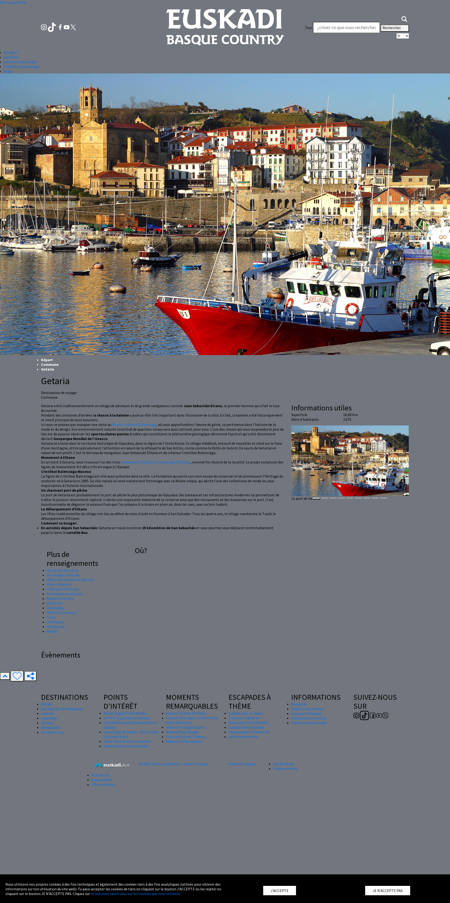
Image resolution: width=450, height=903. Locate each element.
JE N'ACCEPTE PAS (388, 890)
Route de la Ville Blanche (248, 722)
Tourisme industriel (244, 718)
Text (308, 27)
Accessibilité (101, 779)
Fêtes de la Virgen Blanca (186, 727)
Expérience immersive (308, 718)
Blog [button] (7, 71)
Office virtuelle (103, 784)
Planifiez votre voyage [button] (21, 66)
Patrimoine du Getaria (64, 593)
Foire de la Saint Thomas (186, 736)
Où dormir (55, 603)
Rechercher (394, 28)
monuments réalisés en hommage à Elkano (155, 462)
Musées (52, 631)
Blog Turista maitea (307, 708)
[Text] (346, 27)
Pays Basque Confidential (249, 732)
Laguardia (49, 718)
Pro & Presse (283, 763)
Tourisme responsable (309, 722)
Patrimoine (56, 626)
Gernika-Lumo (52, 732)
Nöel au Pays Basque (182, 732)
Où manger (55, 607)
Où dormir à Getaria (62, 570)
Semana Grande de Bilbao (186, 713)
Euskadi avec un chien (245, 713)
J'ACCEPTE (280, 890)
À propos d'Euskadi (306, 713)
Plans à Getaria (59, 584)
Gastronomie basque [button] (20, 61)
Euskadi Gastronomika (247, 727)
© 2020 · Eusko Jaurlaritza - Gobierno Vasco (173, 763)
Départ (47, 359)
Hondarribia (50, 727)
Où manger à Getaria (63, 575)
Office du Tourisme (61, 612)
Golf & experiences (243, 736)
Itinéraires (55, 622)
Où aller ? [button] (11, 52)
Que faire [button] (11, 57)
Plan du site (100, 775)
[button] (404, 18)
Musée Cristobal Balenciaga (134, 424)
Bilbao (46, 704)
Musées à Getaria (60, 598)
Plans (51, 617)
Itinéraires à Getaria (63, 589)
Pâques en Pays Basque (184, 741)
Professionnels (285, 768)
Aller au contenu (13, 2)
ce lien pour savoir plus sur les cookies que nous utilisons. (136, 893)
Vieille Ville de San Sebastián (126, 746)
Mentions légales (242, 763)
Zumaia (47, 722)
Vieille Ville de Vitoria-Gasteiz (127, 741)
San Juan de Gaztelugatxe (61, 708)
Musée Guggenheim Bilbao (125, 713)
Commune (50, 364)
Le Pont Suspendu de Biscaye (126, 718)
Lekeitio (47, 713)
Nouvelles (299, 704)
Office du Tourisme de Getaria (70, 579)
